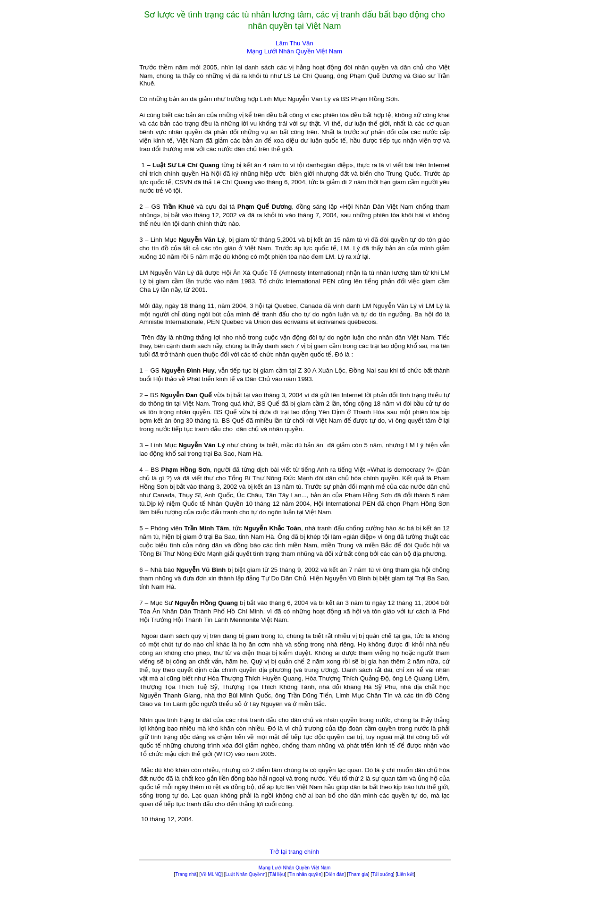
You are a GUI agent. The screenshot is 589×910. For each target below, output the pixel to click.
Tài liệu (277, 874)
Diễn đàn (334, 874)
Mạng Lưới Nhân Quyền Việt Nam (295, 867)
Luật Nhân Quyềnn (246, 874)
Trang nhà (185, 874)
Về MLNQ (211, 874)
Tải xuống (382, 874)
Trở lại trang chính (295, 851)
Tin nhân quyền (305, 874)
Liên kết (405, 874)
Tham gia (358, 874)
